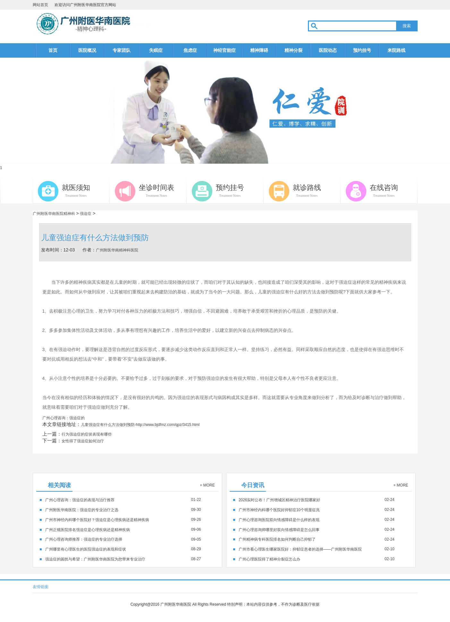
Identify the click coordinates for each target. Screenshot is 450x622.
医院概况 (87, 50)
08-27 (123, 559)
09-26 (123, 519)
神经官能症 (224, 50)
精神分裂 (293, 50)
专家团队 (122, 50)
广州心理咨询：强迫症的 (63, 418)
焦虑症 (190, 50)
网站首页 (40, 5)
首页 (52, 50)
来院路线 (396, 50)
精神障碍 (259, 50)
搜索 (407, 25)
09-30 (123, 509)
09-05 (123, 539)
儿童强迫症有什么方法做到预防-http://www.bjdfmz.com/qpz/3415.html (140, 424)
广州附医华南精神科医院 (117, 250)
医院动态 (328, 50)
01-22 (123, 499)
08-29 (123, 549)
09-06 (123, 529)
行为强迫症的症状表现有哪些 (87, 434)
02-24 (317, 499)
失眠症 (156, 50)
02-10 (317, 549)
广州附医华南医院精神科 (54, 213)
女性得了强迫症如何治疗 (83, 441)
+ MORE (207, 485)
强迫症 (85, 213)
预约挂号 (362, 50)
